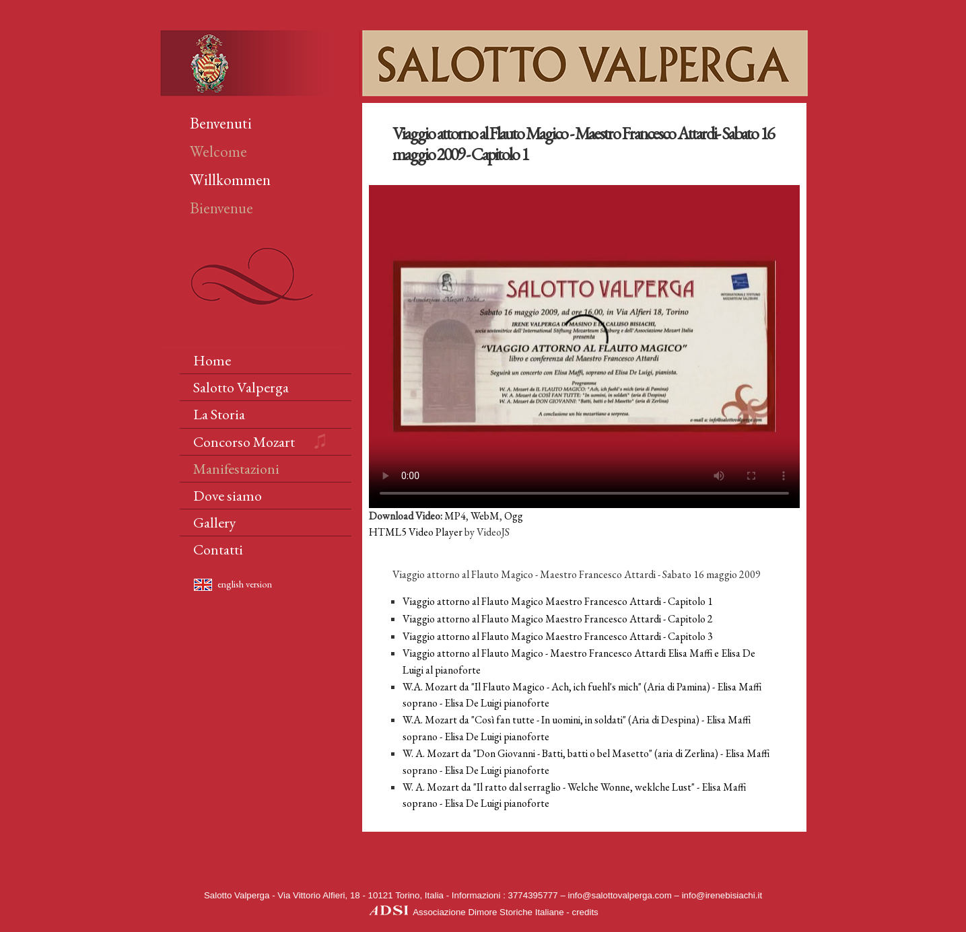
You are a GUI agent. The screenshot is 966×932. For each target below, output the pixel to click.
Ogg (513, 516)
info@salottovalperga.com (620, 895)
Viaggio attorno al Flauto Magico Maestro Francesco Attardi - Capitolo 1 (558, 601)
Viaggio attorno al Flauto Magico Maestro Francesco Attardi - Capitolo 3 (558, 636)
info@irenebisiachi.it (722, 895)
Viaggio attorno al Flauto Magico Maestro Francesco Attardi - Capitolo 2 (558, 619)
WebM (485, 516)
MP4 (455, 516)
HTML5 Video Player (415, 532)
